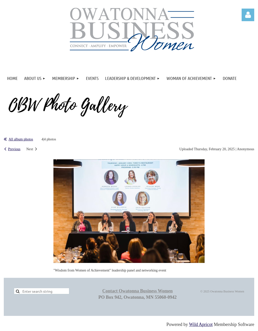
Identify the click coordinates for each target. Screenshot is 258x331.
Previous (14, 149)
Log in (248, 15)
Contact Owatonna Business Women (137, 290)
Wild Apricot (201, 324)
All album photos (21, 139)
